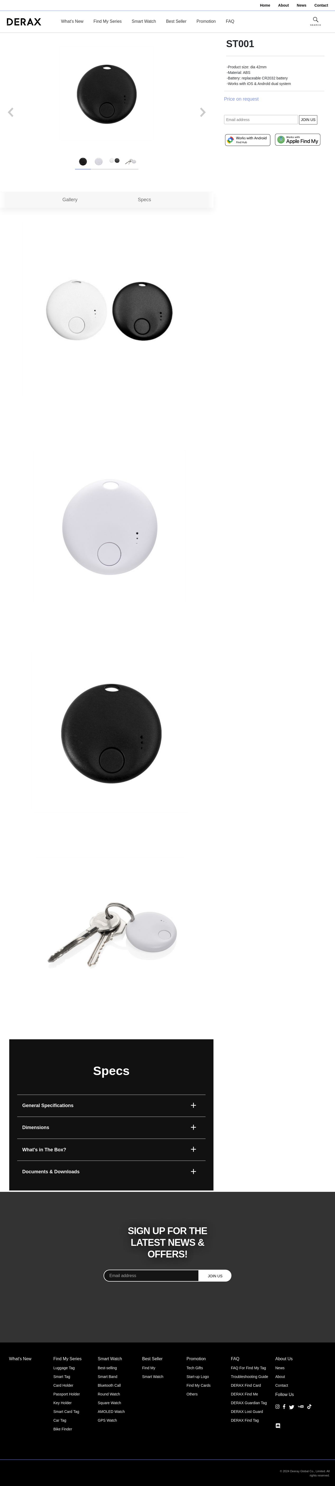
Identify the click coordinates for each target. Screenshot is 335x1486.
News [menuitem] (301, 5)
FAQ (230, 21)
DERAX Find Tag (245, 1420)
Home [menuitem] (265, 5)
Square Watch (109, 1403)
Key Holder (62, 1403)
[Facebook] (284, 1410)
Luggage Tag (64, 1368)
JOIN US (308, 120)
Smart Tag (61, 1377)
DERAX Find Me (244, 1394)
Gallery (69, 199)
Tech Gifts (195, 1368)
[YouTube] (301, 1410)
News (280, 1368)
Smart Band (107, 1377)
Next (203, 112)
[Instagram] (277, 1410)
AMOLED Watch (111, 1411)
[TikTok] (309, 1410)
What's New (72, 21)
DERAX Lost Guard (247, 1411)
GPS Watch (107, 1420)
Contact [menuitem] (321, 5)
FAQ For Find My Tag (248, 1368)
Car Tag (59, 1420)
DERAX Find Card (246, 1385)
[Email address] (151, 1276)
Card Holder (63, 1385)
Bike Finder (62, 1429)
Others (192, 1394)
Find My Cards (199, 1385)
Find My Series (108, 21)
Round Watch (109, 1394)
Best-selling (107, 1368)
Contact (281, 1385)
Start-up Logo (198, 1377)
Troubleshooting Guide (249, 1377)
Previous (10, 112)
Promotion (206, 21)
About (280, 1377)
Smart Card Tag (66, 1411)
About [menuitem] (283, 5)
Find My (148, 1368)
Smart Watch (144, 21)
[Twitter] (291, 1406)
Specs (144, 199)
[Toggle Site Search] (315, 22)
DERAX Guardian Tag (249, 1403)
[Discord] (278, 1426)
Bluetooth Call (109, 1385)
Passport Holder (66, 1394)
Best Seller (176, 21)
